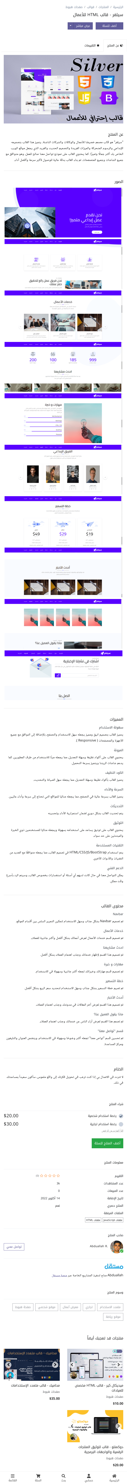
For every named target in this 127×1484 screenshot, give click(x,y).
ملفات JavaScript (113, 1220)
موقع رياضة (113, 1317)
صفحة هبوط (23, 1307)
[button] (63, 212)
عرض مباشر (83, 26)
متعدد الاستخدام (110, 1307)
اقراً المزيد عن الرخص (112, 1130)
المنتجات (104, 7)
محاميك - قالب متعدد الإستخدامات (35, 1385)
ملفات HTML (93, 1220)
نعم (57, 1206)
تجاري (89, 1307)
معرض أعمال (70, 1307)
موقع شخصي (46, 1307)
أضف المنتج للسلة (107, 1143)
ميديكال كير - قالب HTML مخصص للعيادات (99, 1388)
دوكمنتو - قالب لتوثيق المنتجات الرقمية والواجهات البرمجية (100, 1449)
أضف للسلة (109, 26)
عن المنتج (115, 45)
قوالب (90, 7)
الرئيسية (118, 7)
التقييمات (91, 45)
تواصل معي (14, 1247)
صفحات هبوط (74, 7)
